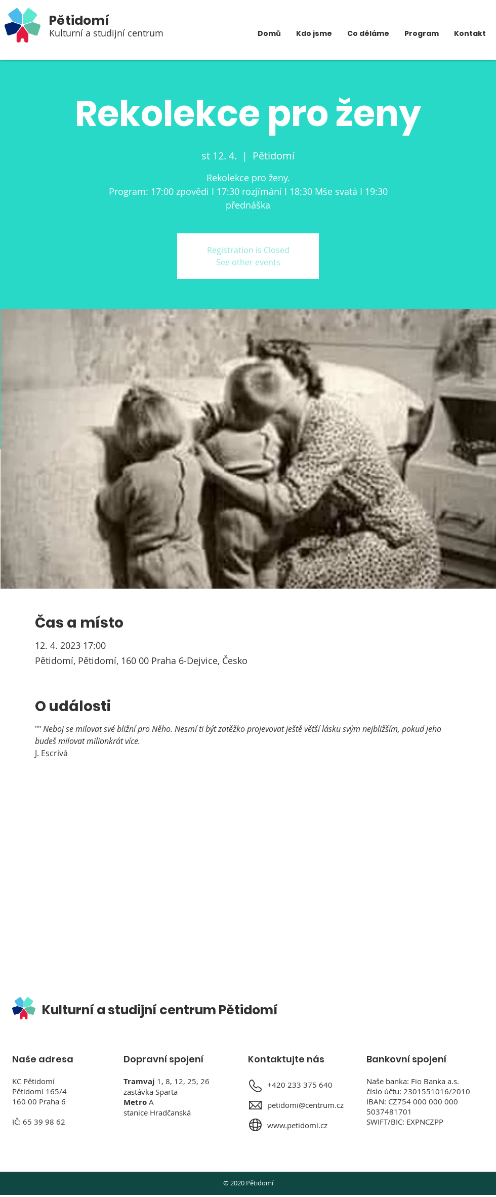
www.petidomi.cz (297, 1125)
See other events (248, 262)
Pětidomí (79, 20)
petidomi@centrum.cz (305, 1105)
